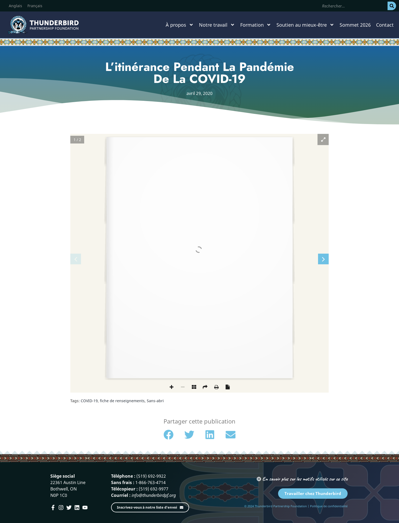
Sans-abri (155, 400)
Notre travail (217, 25)
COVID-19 (89, 400)
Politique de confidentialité (329, 506)
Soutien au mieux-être (305, 25)
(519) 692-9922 (151, 476)
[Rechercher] (392, 6)
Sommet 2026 (355, 25)
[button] (169, 435)
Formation (255, 25)
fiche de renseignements (122, 400)
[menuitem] (15, 5)
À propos (180, 25)
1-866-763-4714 (150, 482)
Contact (385, 25)
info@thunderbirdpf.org (154, 495)
